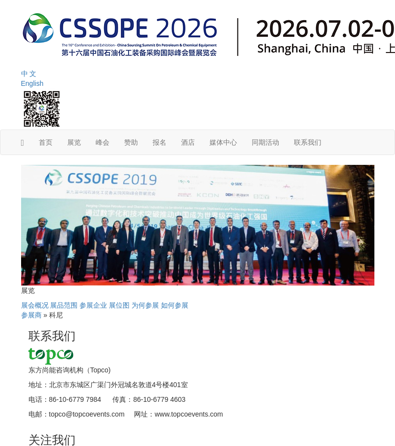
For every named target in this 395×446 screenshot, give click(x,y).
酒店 (188, 142)
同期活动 (265, 142)
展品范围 (64, 305)
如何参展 (174, 305)
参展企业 (93, 305)
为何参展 (145, 305)
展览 (74, 142)
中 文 (29, 74)
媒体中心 (223, 142)
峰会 (102, 142)
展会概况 (35, 305)
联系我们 (307, 142)
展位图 (119, 305)
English (32, 83)
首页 (46, 142)
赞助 (131, 142)
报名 (159, 142)
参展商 (31, 315)
